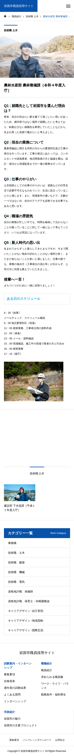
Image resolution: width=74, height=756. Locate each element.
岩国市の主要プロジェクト (20, 725)
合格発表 (9, 681)
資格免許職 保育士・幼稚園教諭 (29, 601)
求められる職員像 (52, 676)
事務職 (12, 543)
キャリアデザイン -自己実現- (26, 610)
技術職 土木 (11, 30)
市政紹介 (9, 711)
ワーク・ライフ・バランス (55, 685)
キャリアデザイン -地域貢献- (26, 620)
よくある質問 (12, 694)
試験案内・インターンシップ (18, 665)
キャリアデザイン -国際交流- (26, 630)
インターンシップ (15, 701)
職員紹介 (46, 670)
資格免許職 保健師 (20, 591)
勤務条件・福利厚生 (53, 694)
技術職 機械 (16, 572)
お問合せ (60, 740)
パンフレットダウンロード (37, 740)
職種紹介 (46, 663)
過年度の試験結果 (15, 687)
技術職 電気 (16, 581)
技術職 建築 (16, 562)
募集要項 (9, 674)
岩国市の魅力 (12, 718)
